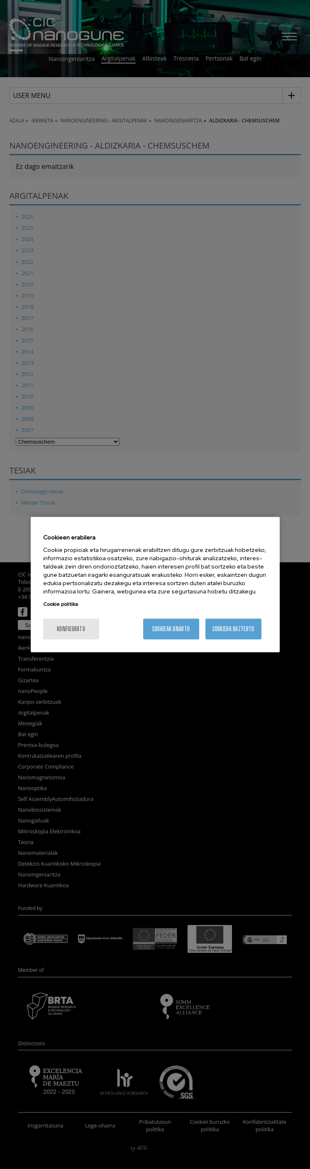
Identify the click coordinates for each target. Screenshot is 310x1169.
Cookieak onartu (171, 628)
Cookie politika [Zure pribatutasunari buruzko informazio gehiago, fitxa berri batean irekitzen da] (60, 604)
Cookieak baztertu (233, 628)
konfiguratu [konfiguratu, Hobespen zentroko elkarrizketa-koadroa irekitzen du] (71, 628)
